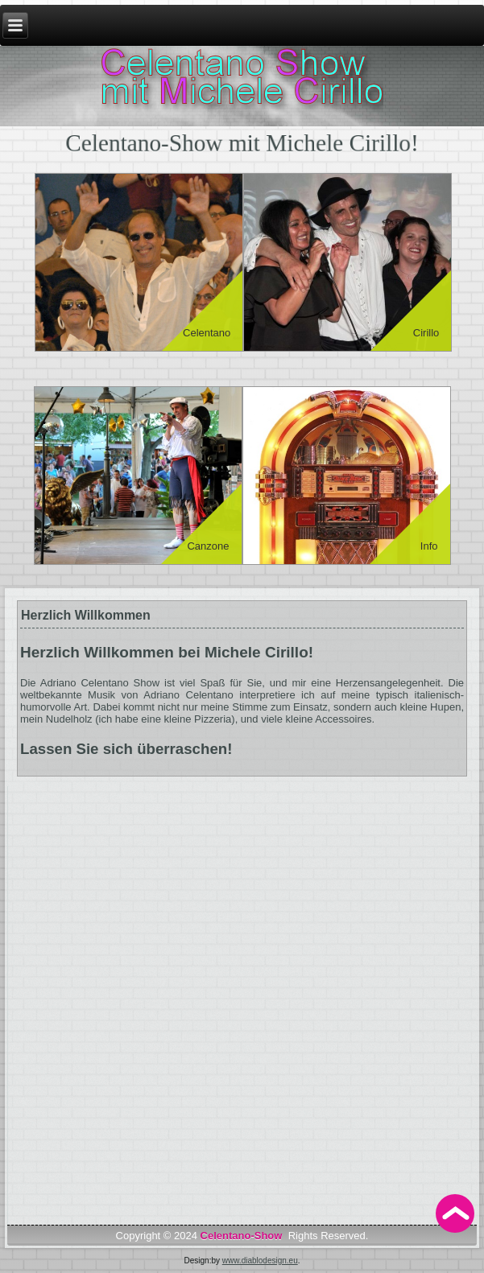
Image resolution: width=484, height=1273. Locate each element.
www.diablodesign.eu (260, 1260)
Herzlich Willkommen (86, 615)
